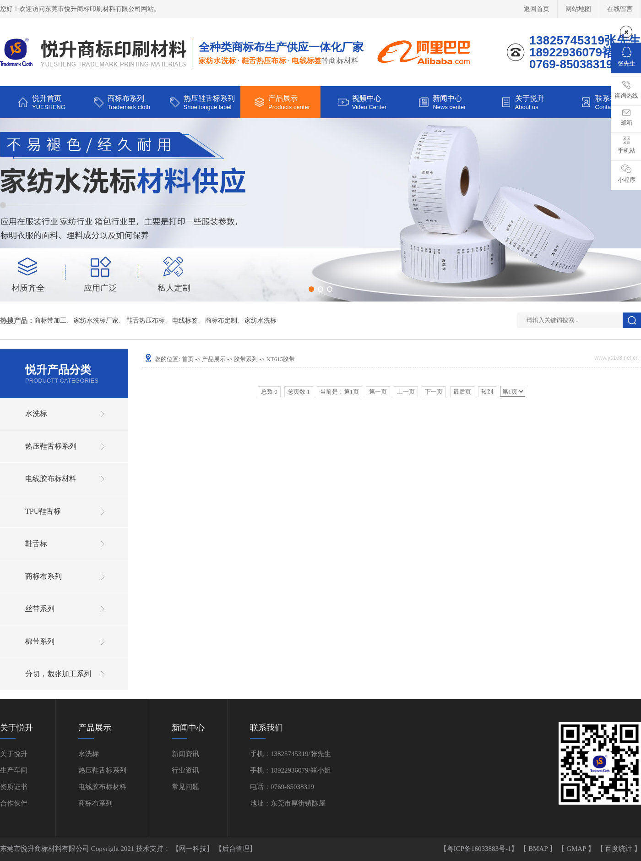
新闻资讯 (185, 753)
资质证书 (13, 786)
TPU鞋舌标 (43, 511)
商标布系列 (43, 576)
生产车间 (13, 770)
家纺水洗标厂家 (96, 320)
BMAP (538, 848)
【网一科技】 (193, 848)
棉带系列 (39, 641)
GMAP (577, 848)
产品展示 (214, 359)
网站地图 (578, 8)
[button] (311, 289)
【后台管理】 (235, 848)
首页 (188, 359)
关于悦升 (13, 753)
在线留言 (620, 8)
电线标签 (185, 320)
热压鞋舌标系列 (50, 446)
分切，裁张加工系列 (58, 674)
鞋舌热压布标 (145, 320)
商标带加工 (50, 320)
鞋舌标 (36, 544)
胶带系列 (246, 359)
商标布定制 (221, 320)
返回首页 (536, 8)
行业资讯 (185, 770)
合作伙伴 (13, 803)
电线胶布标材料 (50, 479)
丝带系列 (39, 609)
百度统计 (619, 848)
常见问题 (185, 786)
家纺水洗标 (260, 320)
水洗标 (36, 413)
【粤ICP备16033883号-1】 (480, 848)
